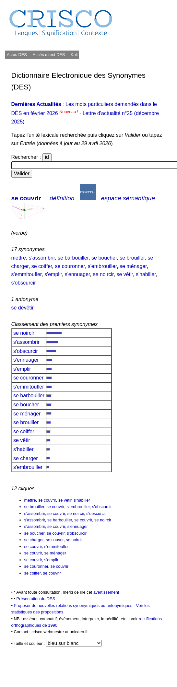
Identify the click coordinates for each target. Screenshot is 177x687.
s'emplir (53, 274)
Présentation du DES (36, 598)
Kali (74, 54)
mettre (18, 258)
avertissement (106, 592)
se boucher (104, 258)
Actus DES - (18, 54)
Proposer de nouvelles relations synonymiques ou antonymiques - (75, 605)
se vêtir (124, 274)
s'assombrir (42, 258)
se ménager (133, 266)
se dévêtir (22, 307)
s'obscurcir (23, 282)
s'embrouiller (102, 266)
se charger (25, 458)
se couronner (70, 266)
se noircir (103, 274)
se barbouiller (73, 258)
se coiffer (41, 266)
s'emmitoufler (26, 274)
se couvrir (26, 198)
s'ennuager (77, 274)
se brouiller (132, 258)
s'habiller (146, 274)
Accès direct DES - (50, 54)
